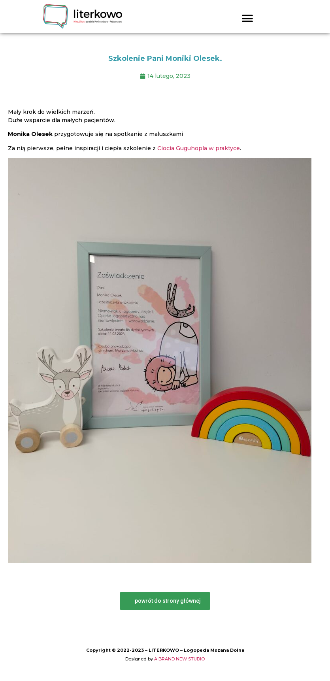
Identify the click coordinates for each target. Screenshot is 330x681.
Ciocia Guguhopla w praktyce (198, 148)
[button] (247, 18)
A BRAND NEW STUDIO (179, 659)
